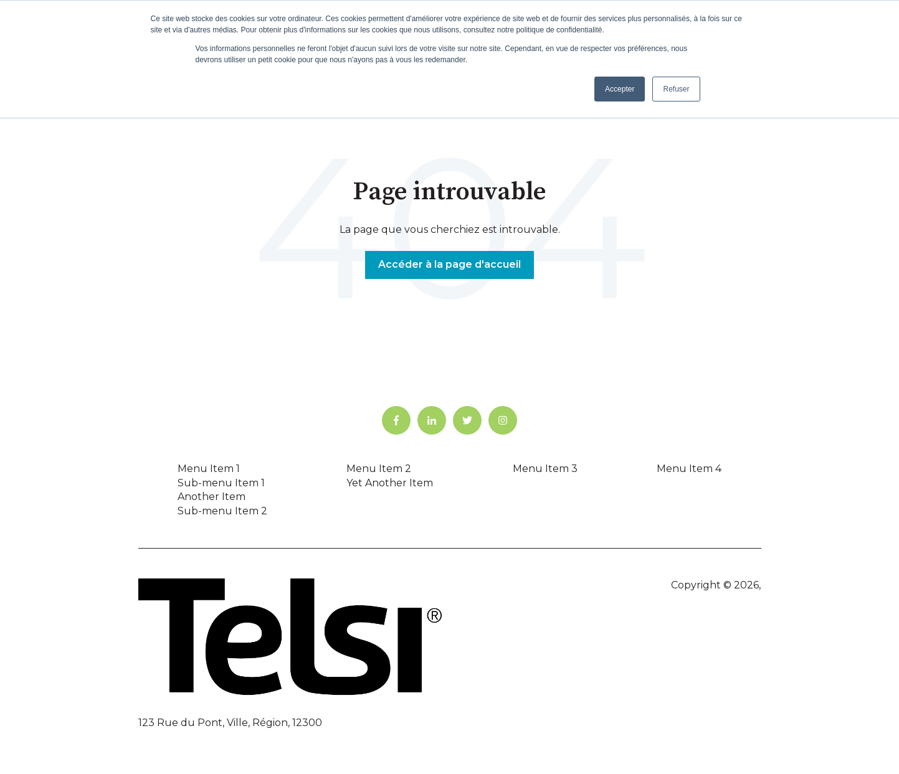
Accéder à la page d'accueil (449, 264)
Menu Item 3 (545, 468)
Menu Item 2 (378, 468)
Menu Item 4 (689, 468)
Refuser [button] (676, 89)
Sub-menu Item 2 (222, 511)
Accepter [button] (619, 89)
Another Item (211, 497)
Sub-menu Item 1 (221, 483)
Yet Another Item (389, 483)
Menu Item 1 (209, 468)
